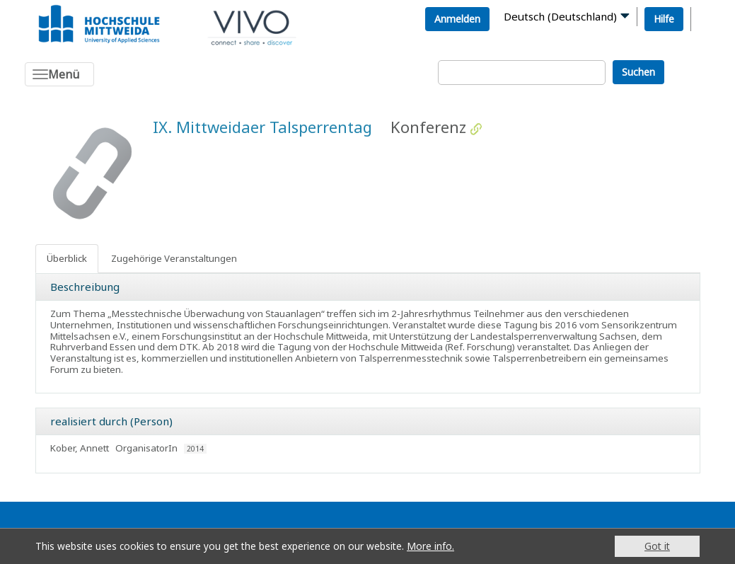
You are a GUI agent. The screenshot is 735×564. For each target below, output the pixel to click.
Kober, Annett (79, 448)
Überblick (67, 258)
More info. (430, 546)
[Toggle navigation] (59, 74)
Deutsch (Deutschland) (560, 16)
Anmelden (457, 18)
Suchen (638, 72)
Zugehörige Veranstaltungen (174, 258)
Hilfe (664, 18)
